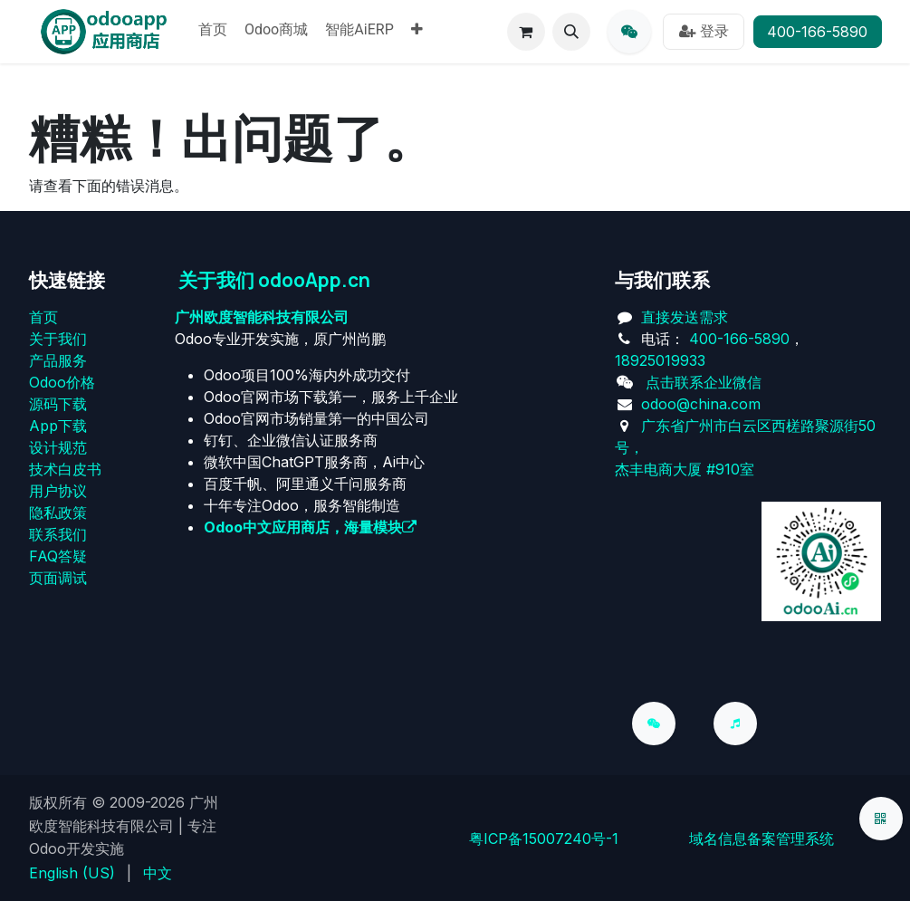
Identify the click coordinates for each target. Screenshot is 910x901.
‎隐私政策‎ (58, 512)
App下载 (58, 426)
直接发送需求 (684, 317)
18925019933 (660, 360)
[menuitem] (213, 32)
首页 (43, 317)
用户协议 (58, 491)
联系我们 (58, 534)
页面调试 (58, 578)
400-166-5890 (817, 32)
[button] (571, 32)
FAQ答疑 (58, 556)
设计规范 (58, 447)
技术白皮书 (65, 469)
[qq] (629, 31)
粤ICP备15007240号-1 (543, 838)
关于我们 (58, 339)
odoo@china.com (701, 404)
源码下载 (58, 404)
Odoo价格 (62, 382)
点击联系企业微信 (704, 382)
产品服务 (58, 360)
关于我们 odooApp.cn (274, 279)
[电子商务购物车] (526, 32)
